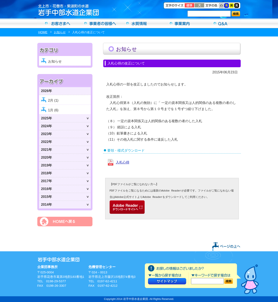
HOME (42, 32)
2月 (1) (53, 100)
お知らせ (60, 32)
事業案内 (179, 23)
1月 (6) (53, 110)
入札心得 (122, 162)
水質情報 (139, 23)
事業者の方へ (98, 23)
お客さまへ (57, 23)
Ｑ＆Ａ (220, 23)
